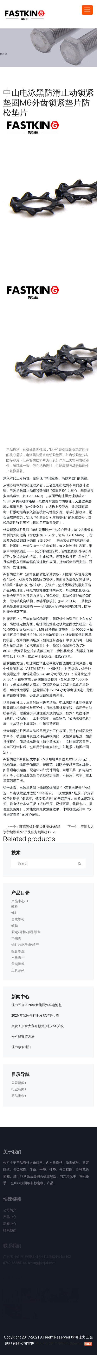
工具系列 (18, 970)
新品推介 (18, 1095)
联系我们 (9, 1231)
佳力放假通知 (21, 1047)
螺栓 (52, 512)
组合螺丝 (18, 951)
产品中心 (18, 901)
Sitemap (77, 1343)
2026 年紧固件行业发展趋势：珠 (35, 1015)
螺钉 (14, 912)
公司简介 (9, 1211)
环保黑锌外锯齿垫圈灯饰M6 (39, 826)
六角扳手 (18, 957)
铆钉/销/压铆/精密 (25, 944)
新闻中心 (9, 1224)
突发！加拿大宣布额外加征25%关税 (37, 1026)
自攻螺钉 (18, 919)
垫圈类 (16, 938)
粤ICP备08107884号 (52, 1343)
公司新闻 (18, 1082)
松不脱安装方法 (22, 1036)
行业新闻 (18, 1089)
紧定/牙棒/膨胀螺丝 (26, 932)
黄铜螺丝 (18, 964)
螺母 (14, 925)
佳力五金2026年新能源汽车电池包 (36, 1005)
